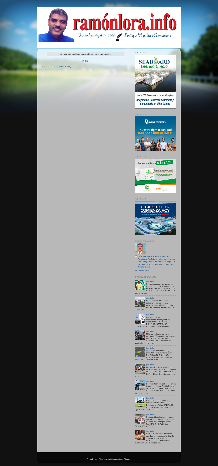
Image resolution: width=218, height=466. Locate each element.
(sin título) (150, 281)
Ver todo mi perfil (142, 270)
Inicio (85, 60)
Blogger (127, 459)
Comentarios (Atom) (62, 67)
